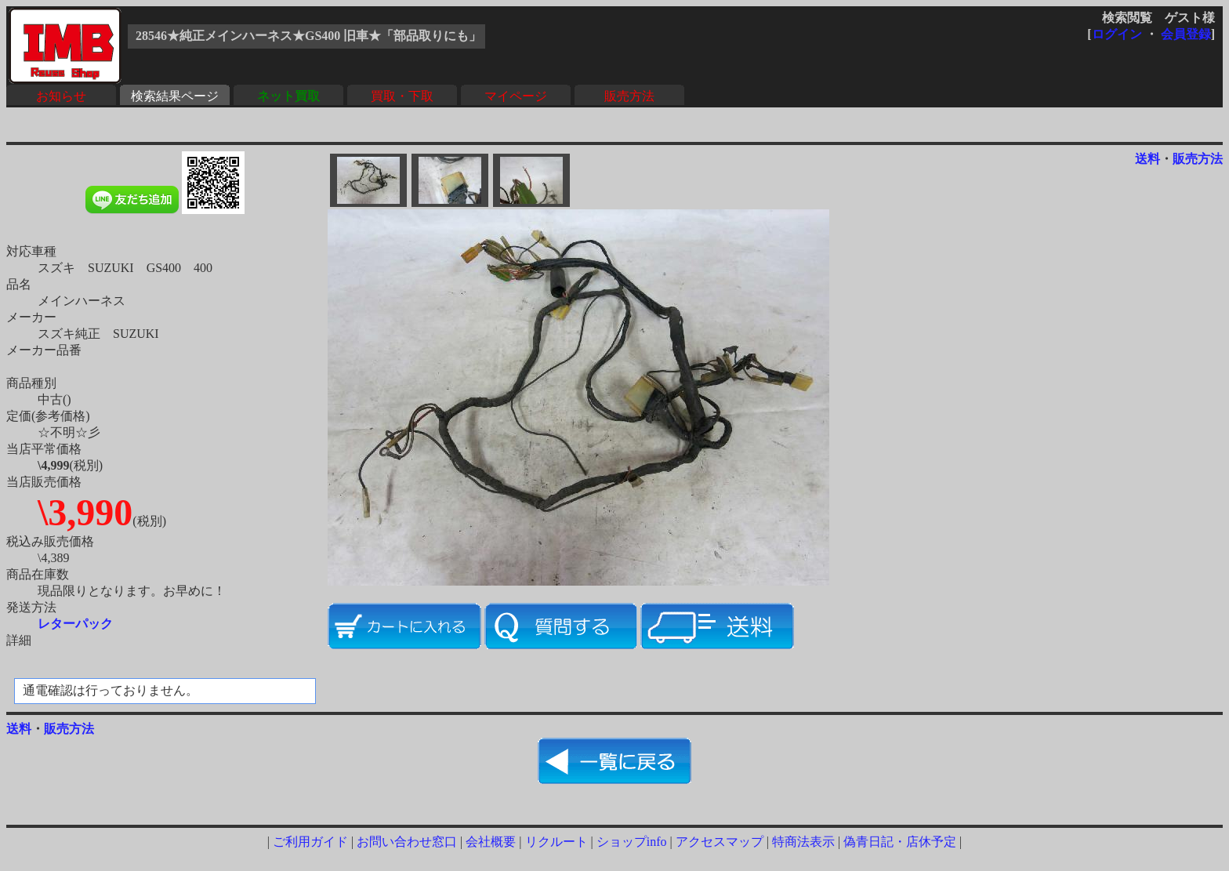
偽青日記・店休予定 (899, 841)
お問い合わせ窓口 (407, 841)
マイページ (515, 96)
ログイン (1117, 34)
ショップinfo (631, 841)
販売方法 (629, 96)
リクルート (556, 841)
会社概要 (491, 841)
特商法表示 (803, 841)
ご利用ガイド (310, 841)
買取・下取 (402, 96)
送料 (1147, 158)
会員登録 (1186, 34)
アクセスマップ (719, 841)
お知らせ (61, 96)
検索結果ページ (175, 96)
